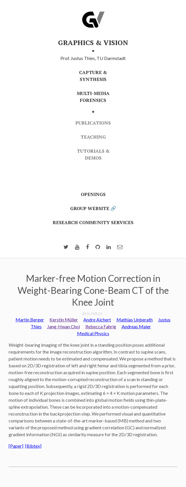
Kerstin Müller (63, 319)
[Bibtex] (33, 446)
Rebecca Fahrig (100, 326)
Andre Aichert (97, 319)
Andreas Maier (136, 326)
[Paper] (16, 446)
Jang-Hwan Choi (63, 326)
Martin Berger (30, 319)
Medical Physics (93, 333)
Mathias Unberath (134, 319)
